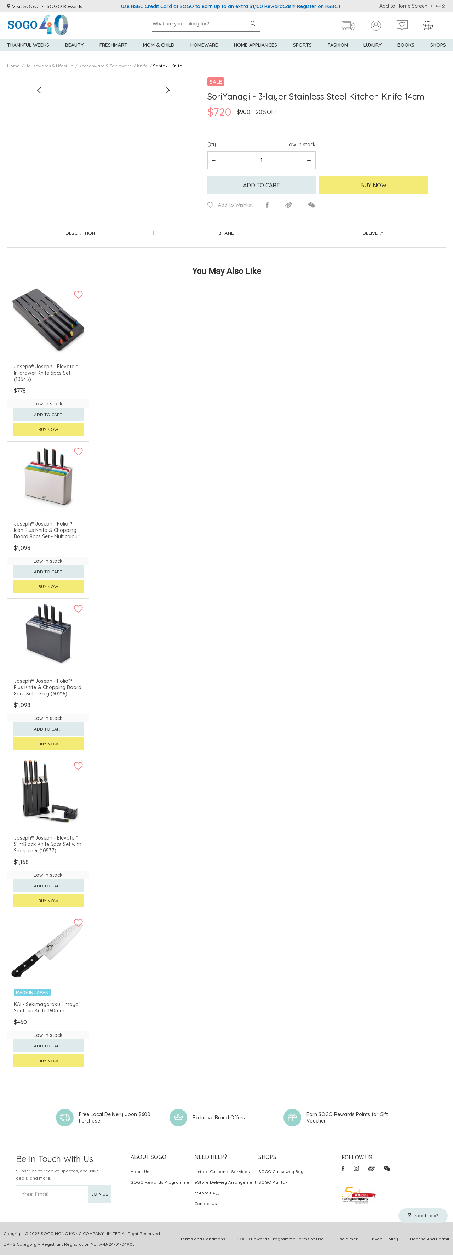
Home (13, 65)
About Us (140, 1171)
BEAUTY (74, 49)
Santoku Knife (167, 65)
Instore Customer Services (222, 1171)
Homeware (204, 49)
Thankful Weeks (28, 49)
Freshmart (113, 49)
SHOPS (438, 49)
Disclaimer (347, 1238)
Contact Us (205, 1202)
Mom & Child (158, 49)
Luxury (372, 49)
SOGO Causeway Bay (280, 1171)
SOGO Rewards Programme (160, 1181)
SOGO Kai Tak (273, 1181)
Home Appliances (255, 49)
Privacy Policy (383, 1238)
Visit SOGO (23, 6)
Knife (142, 65)
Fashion (338, 49)
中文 (441, 6)
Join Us (99, 1193)
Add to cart (261, 185)
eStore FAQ (206, 1192)
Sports (302, 49)
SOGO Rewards (64, 6)
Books (405, 49)
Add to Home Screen (403, 6)
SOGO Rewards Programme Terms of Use (280, 1238)
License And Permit (429, 1238)
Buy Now (373, 185)
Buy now (48, 429)
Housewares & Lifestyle (49, 65)
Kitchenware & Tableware (105, 65)
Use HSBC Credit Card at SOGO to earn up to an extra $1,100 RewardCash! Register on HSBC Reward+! (241, 6)
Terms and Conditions (202, 1238)
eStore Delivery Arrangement (225, 1181)
